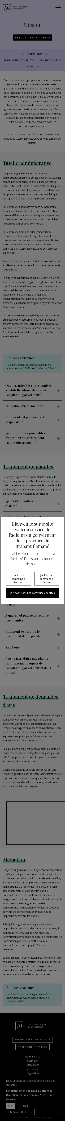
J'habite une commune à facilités (18, 578)
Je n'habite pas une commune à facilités (32, 593)
